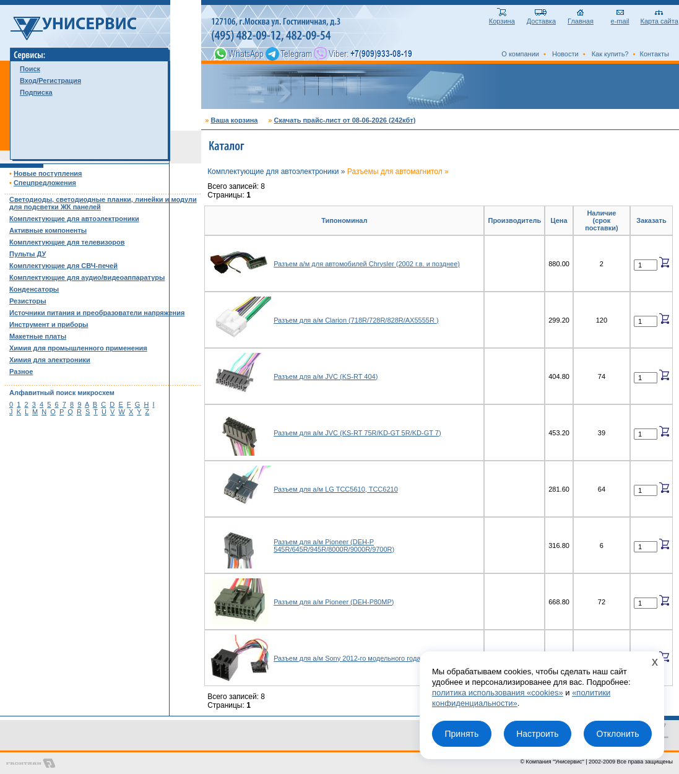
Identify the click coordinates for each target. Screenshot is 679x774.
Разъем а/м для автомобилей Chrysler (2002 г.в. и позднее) (367, 263)
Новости (565, 54)
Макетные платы (37, 336)
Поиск (30, 68)
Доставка (541, 18)
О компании (520, 54)
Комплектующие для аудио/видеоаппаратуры (87, 277)
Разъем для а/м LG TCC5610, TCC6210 (336, 489)
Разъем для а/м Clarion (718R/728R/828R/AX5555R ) (356, 320)
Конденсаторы (34, 289)
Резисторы (27, 301)
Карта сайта (659, 18)
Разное (21, 371)
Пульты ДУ (27, 254)
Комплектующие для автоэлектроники (74, 218)
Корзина (502, 18)
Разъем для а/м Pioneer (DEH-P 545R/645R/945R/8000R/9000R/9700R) (334, 545)
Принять (461, 734)
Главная (581, 18)
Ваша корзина (233, 120)
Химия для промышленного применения (78, 348)
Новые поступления (48, 173)
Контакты (654, 54)
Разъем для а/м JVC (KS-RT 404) (326, 376)
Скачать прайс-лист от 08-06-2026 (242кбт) (344, 120)
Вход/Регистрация (50, 80)
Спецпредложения (45, 182)
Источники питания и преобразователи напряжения (96, 312)
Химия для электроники (49, 359)
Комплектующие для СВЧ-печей (63, 265)
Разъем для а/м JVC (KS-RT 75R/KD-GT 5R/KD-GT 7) (357, 433)
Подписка (36, 92)
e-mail (620, 18)
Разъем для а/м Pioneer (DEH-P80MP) (334, 602)
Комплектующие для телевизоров (66, 242)
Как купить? (610, 54)
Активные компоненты (48, 230)
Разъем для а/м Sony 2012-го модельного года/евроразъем (367, 658)
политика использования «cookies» (497, 692)
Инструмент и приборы (49, 324)
